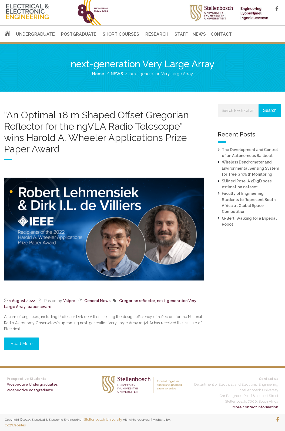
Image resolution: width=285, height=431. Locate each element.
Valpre (69, 301)
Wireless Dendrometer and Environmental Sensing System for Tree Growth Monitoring (250, 168)
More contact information (255, 407)
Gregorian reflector (137, 301)
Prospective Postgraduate (30, 390)
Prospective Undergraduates (32, 384)
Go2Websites (15, 425)
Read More (21, 343)
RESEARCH (156, 34)
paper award (39, 307)
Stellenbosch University (103, 419)
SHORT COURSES (121, 34)
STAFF (181, 34)
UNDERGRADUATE (35, 34)
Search (270, 110)
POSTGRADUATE (78, 34)
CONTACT (221, 34)
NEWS (199, 34)
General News (97, 301)
